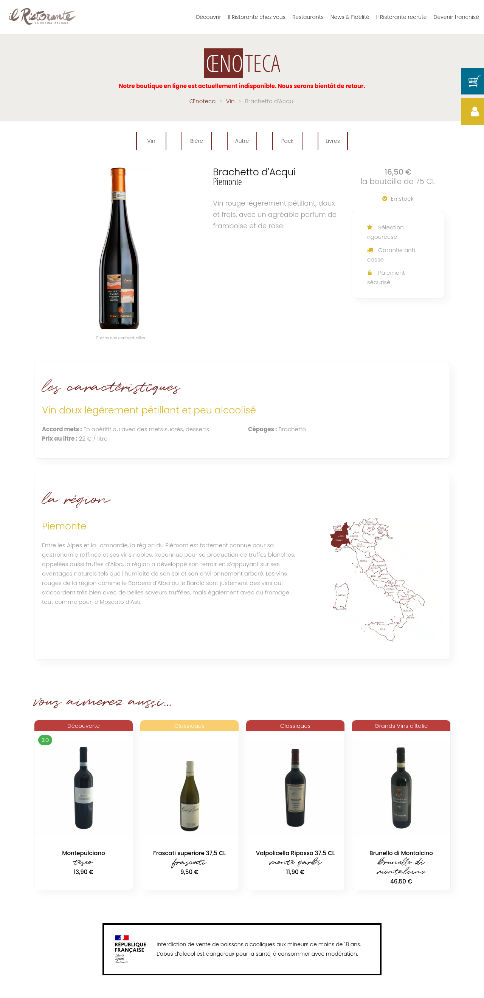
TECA (242, 63)
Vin (151, 141)
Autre (242, 141)
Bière (196, 141)
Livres (333, 141)
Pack (287, 141)
